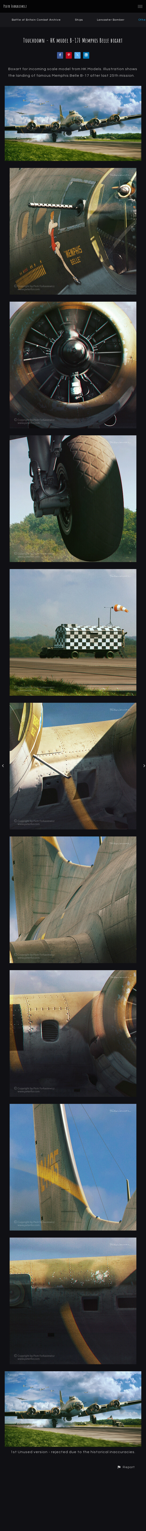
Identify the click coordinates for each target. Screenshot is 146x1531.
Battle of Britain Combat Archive (36, 19)
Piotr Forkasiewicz (15, 6)
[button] (126, 1467)
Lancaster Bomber (110, 19)
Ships (79, 19)
